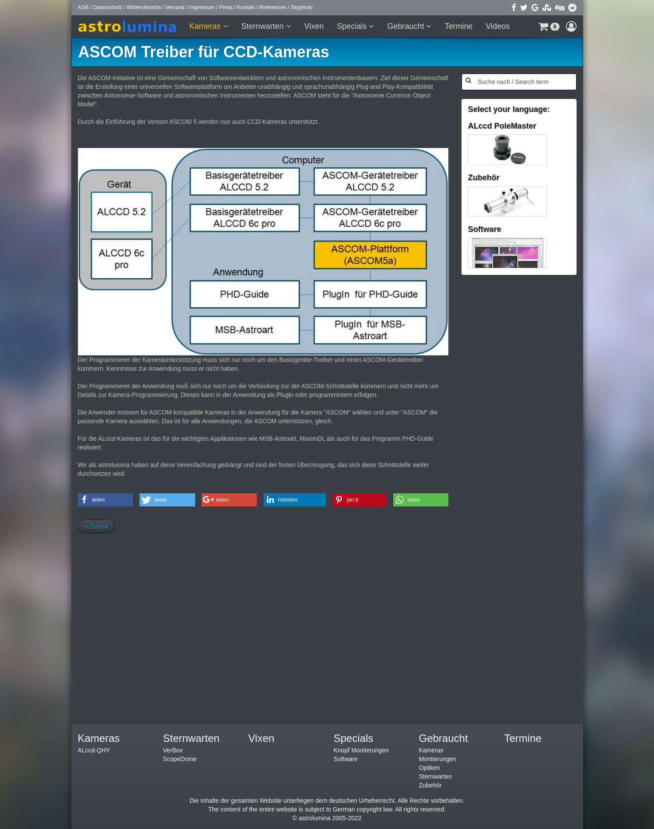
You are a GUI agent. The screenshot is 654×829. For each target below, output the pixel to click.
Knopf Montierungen (361, 750)
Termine (458, 26)
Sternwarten (263, 26)
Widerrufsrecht (144, 7)
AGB (83, 7)
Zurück (96, 526)
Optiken (429, 767)
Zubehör (430, 785)
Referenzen (273, 7)
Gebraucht (406, 26)
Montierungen (438, 758)
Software (346, 758)
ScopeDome (180, 758)
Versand (175, 7)
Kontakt (246, 7)
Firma (226, 7)
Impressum (202, 7)
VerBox (173, 750)
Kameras (206, 26)
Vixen (314, 26)
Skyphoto (302, 7)
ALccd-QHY (94, 750)
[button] (549, 26)
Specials (353, 26)
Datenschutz (107, 7)
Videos (498, 26)
